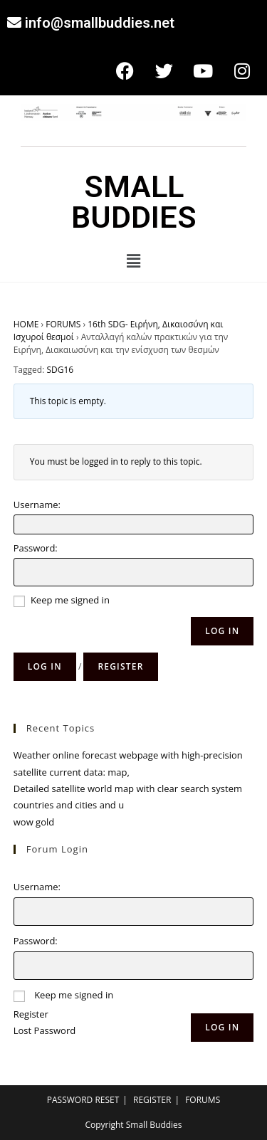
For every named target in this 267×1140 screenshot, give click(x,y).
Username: (37, 504)
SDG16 (59, 370)
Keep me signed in (70, 599)
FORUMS (63, 324)
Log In (222, 631)
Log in (45, 666)
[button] (133, 260)
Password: (36, 548)
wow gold (34, 822)
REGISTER (152, 1100)
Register (120, 666)
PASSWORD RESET (83, 1100)
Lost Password (44, 1030)
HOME (26, 324)
